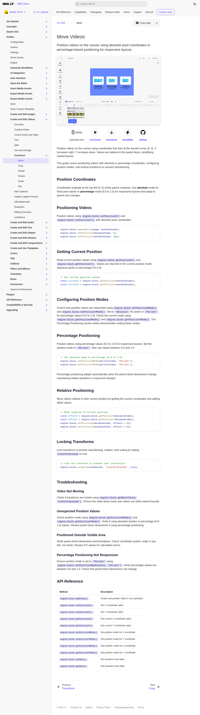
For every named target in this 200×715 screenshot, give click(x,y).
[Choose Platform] (15, 12)
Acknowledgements (124, 705)
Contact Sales (166, 12)
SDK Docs (23, 3)
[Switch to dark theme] (194, 3)
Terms (141, 705)
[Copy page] (143, 23)
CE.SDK (61, 23)
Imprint (89, 705)
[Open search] (111, 3)
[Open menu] (156, 23)
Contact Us (76, 705)
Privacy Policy (103, 705)
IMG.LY (63, 705)
